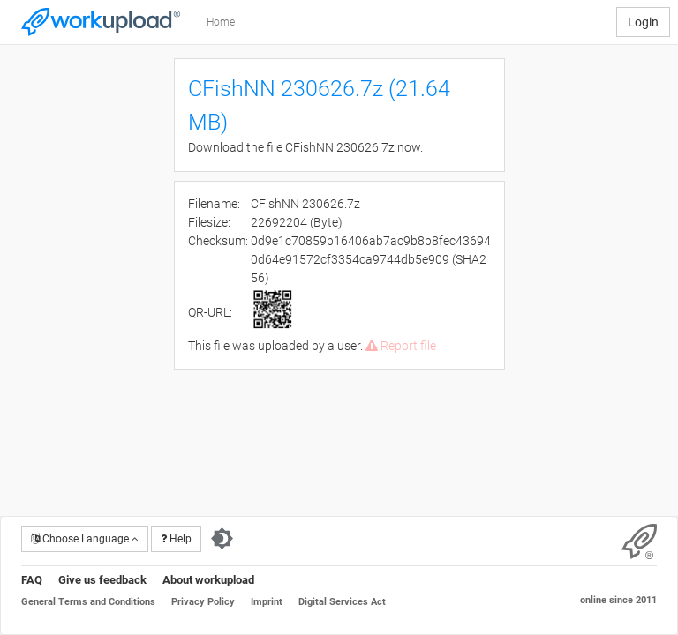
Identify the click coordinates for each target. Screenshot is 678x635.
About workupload (208, 579)
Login (643, 22)
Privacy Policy (203, 602)
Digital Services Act (342, 602)
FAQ (31, 579)
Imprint (266, 602)
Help (176, 539)
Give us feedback (102, 579)
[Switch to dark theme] (222, 538)
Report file (400, 346)
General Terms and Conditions (88, 602)
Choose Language (85, 539)
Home (221, 22)
